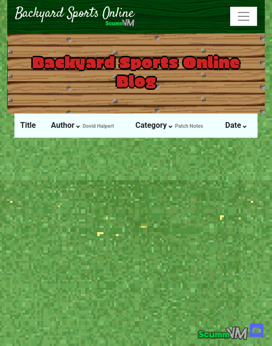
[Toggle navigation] (243, 16)
